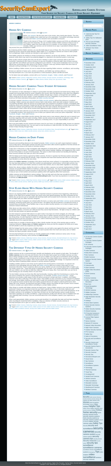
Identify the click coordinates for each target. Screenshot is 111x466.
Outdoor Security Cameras (94, 330)
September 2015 (91, 172)
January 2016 (90, 163)
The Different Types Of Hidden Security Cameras (36, 247)
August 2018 (89, 95)
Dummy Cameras (91, 278)
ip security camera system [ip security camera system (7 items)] (91, 419)
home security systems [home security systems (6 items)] (90, 418)
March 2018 (89, 106)
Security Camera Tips (92, 350)
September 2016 (91, 146)
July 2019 (88, 71)
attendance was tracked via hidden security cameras (38, 100)
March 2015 (89, 185)
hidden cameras (37, 38)
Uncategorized (90, 374)
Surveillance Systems (92, 365)
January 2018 (90, 111)
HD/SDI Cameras (91, 290)
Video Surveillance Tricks (93, 45)
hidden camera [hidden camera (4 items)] (86, 408)
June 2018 (89, 100)
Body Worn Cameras (92, 252)
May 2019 (88, 76)
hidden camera (57, 180)
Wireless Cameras (21, 79)
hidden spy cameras (43, 181)
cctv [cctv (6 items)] (98, 400)
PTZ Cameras (90, 332)
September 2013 (91, 224)
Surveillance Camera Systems (81, 9)
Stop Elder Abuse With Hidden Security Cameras (36, 188)
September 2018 (91, 93)
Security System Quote (80, 463)
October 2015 (90, 170)
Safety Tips (89, 334)
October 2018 (90, 91)
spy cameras (32, 35)
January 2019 (90, 84)
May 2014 (88, 207)
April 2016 (89, 157)
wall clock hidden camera (52, 308)
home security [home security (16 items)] (90, 412)
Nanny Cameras (42, 77)
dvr (34, 79)
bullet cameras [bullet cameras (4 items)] (93, 397)
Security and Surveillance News (46, 129)
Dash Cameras (90, 267)
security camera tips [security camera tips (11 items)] (91, 437)
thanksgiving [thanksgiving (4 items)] (92, 452)
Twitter (55, 75)
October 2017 (90, 117)
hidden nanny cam (19, 131)
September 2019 (91, 67)
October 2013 (90, 222)
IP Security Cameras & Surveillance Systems (92, 314)
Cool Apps (89, 263)
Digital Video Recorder (58, 463)
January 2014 (90, 216)
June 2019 (89, 73)
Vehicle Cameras (91, 378)
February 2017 (90, 135)
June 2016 (89, 152)
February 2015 (90, 187)
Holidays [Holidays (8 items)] (99, 410)
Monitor (46, 79)
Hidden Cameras (21, 77)
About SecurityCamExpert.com (33, 463)
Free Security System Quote (42, 17)
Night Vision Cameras (92, 327)
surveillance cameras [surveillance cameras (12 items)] (92, 447)
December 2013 (90, 218)
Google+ (50, 75)
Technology (67, 77)
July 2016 (88, 150)
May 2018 (88, 102)
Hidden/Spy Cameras (31, 77)
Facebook (44, 75)
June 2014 (89, 205)
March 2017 (89, 133)
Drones (88, 276)
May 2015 (88, 181)
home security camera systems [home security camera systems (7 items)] (91, 415)
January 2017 (90, 137)
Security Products (23, 17)
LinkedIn (60, 75)
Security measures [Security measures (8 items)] (90, 441)
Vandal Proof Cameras (92, 376)
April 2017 (89, 130)
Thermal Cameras (91, 370)
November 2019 (90, 63)
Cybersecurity (90, 265)
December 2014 (90, 192)
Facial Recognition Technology (91, 287)
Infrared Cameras (91, 311)
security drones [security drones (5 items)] (97, 439)
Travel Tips (89, 372)
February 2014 (90, 213)
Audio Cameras (90, 250)
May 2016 (88, 154)
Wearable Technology (92, 385)
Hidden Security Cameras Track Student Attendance (38, 86)
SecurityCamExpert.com (61, 129)
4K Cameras (89, 244)
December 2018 (90, 87)
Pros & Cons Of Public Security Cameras (92, 42)
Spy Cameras (73, 238)
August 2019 (89, 69)
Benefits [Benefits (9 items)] (86, 397)
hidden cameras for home (39, 239)
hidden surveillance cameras (56, 181)
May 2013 (88, 227)
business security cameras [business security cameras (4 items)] (93, 398)
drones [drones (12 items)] (86, 402)
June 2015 (89, 178)
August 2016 (89, 148)
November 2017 (90, 115)
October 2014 (90, 196)
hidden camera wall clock (60, 275)
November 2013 (90, 220)
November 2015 (90, 168)
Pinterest (69, 75)
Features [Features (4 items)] (91, 404)
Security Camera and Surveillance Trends (92, 343)
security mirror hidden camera (37, 308)
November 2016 (90, 141)
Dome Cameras (90, 273)
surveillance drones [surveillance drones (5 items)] (88, 449)
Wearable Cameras (91, 383)
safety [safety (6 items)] (91, 423)
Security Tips (89, 354)
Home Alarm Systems (92, 303)
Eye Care (88, 284)
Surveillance (60, 77)
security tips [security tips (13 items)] (92, 443)
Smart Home (89, 359)
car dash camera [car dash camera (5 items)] (92, 400)
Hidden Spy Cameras (20, 29)
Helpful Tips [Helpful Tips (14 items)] (94, 406)
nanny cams (41, 131)
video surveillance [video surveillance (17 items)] (89, 455)
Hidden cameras (50, 143)
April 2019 (89, 78)
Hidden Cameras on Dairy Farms (26, 137)
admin (45, 32)
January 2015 (90, 189)
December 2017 (90, 113)
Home (12, 17)
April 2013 (89, 229)
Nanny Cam (52, 79)
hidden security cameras (45, 98)
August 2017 (89, 122)
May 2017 (88, 128)
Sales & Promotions (91, 336)
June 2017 (89, 126)
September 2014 (91, 198)
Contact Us (72, 17)
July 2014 (88, 203)
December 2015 (90, 165)
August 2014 (89, 200)
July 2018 (88, 98)
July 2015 (88, 176)
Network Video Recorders (93, 325)
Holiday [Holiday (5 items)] (93, 410)
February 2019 (90, 82)
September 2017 (91, 119)
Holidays (88, 300)
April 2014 (89, 209)
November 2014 (90, 194)
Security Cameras (51, 77)
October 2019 (90, 65)
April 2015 (89, 183)
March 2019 (89, 80)
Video (64, 79)
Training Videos (59, 17)
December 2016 (90, 139)
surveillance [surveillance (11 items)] (88, 445)
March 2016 (89, 159)
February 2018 (90, 108)
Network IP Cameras (92, 323)
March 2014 (89, 211)
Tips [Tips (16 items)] (97, 451)
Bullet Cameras (90, 257)
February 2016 (90, 161)
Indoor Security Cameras (93, 309)
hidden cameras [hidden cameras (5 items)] (94, 408)
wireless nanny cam (50, 131)
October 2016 (90, 143)
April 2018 (89, 104)
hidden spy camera (33, 181)
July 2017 (88, 124)
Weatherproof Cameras (93, 387)
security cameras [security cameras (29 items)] (93, 430)
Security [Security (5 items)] (85, 425)
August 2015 (89, 174)
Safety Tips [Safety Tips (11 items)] (97, 423)
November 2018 (90, 89)
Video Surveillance (91, 381)
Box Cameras (90, 255)
